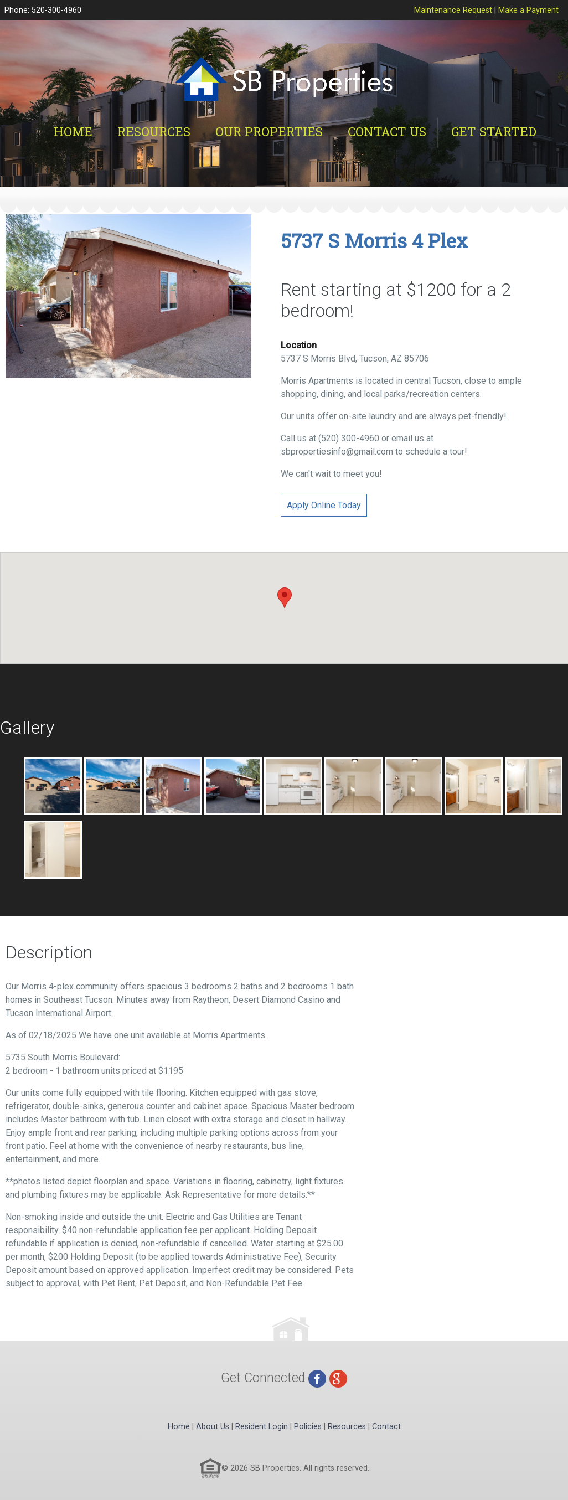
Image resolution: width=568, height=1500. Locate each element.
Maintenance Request (453, 10)
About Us (212, 1426)
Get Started (493, 131)
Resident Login (261, 1426)
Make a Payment (528, 10)
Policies (308, 1426)
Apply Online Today (324, 505)
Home (73, 131)
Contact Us (387, 131)
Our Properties (269, 131)
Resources (153, 131)
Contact (386, 1426)
